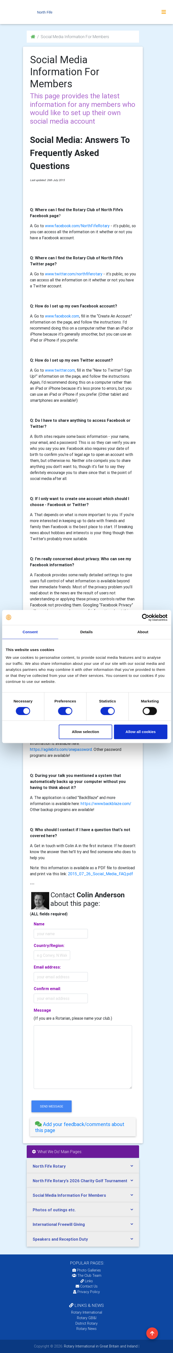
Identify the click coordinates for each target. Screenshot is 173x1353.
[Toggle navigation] (164, 12)
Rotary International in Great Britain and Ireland (100, 1346)
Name (39, 923)
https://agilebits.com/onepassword (61, 749)
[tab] (83, 1127)
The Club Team (86, 1275)
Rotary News (86, 1328)
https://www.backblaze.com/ (106, 803)
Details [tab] (86, 632)
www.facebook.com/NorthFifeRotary (77, 225)
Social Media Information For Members (69, 1195)
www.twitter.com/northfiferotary (73, 273)
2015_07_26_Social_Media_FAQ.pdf (100, 873)
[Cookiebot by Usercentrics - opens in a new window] (145, 617)
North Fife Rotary (49, 1166)
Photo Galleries (86, 1270)
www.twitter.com (60, 370)
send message (51, 1106)
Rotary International (86, 1312)
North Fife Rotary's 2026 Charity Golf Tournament (80, 1180)
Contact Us (87, 1286)
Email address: (47, 967)
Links (86, 1281)
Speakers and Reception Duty (60, 1239)
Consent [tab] (30, 632)
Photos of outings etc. (54, 1209)
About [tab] (142, 632)
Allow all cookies (141, 732)
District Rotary (86, 1323)
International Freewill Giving (59, 1224)
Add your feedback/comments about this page (79, 1127)
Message (42, 1010)
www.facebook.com (62, 316)
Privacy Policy (86, 1292)
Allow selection (85, 732)
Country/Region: (49, 945)
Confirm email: (47, 988)
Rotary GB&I (86, 1318)
